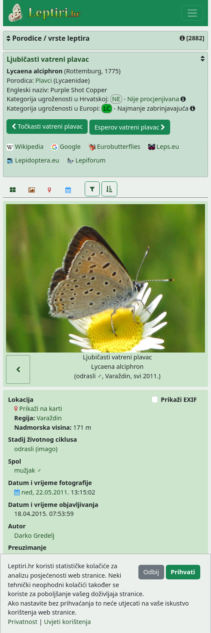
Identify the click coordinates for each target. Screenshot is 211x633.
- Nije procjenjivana (145, 99)
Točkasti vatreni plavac (47, 126)
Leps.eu (163, 146)
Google (65, 146)
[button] (92, 188)
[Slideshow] (30, 189)
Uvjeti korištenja (67, 622)
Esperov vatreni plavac (130, 127)
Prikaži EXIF (179, 399)
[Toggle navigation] (192, 13)
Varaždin (49, 418)
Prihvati (183, 572)
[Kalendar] (68, 189)
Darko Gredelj (34, 535)
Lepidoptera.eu (32, 160)
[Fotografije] (12, 189)
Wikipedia (24, 146)
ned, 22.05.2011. (41, 492)
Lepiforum (86, 160)
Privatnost (22, 622)
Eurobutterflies (115, 146)
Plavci (43, 80)
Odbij (151, 572)
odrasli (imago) (36, 449)
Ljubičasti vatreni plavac (47, 59)
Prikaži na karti (38, 408)
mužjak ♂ (27, 470)
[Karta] (49, 189)
